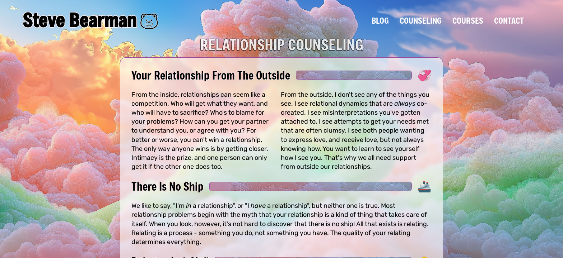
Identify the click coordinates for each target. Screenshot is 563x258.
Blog (380, 20)
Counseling (421, 20)
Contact (509, 20)
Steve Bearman (79, 20)
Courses (467, 20)
